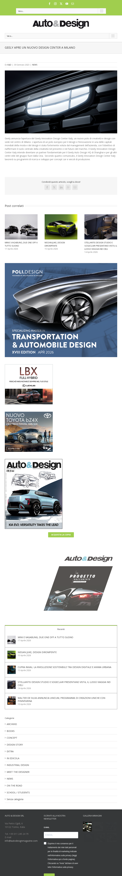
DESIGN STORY (15, 744)
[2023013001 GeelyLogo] (61, 101)
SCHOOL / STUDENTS (18, 792)
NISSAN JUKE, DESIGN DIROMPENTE (37, 652)
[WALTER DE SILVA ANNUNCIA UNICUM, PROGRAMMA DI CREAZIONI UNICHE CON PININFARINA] (11, 698)
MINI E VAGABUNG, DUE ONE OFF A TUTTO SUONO (45, 637)
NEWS (34, 64)
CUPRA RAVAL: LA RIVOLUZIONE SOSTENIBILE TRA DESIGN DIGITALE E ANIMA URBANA (64, 667)
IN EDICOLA (13, 758)
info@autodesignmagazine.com (21, 840)
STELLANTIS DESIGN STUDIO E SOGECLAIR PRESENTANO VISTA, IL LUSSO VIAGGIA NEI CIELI (100, 245)
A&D (9, 64)
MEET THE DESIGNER (18, 771)
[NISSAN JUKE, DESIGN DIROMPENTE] (11, 652)
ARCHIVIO (12, 724)
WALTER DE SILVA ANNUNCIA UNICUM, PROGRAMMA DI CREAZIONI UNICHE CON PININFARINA (61, 699)
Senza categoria (15, 799)
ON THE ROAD (14, 785)
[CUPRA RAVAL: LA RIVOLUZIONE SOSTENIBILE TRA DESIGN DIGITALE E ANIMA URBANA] (11, 667)
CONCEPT (12, 737)
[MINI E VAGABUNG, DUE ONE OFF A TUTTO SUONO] (11, 637)
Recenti (61, 629)
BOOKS (11, 731)
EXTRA (10, 751)
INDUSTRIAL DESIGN (18, 765)
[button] (7, 234)
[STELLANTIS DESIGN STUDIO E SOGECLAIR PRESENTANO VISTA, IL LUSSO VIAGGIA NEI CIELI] (11, 682)
